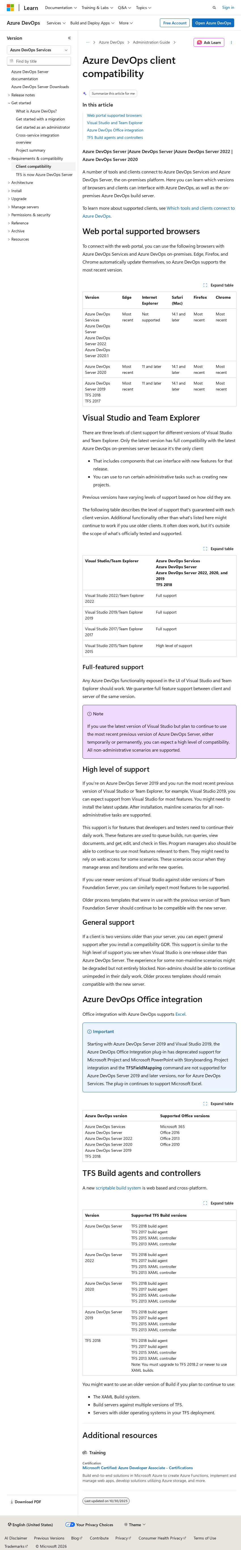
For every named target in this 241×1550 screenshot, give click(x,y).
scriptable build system (118, 1188)
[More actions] (231, 42)
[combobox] (39, 49)
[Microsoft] (10, 7)
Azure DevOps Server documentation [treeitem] (29, 75)
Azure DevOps (111, 42)
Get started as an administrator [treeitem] (43, 127)
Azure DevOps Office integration (115, 130)
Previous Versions (49, 1538)
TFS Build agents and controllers (115, 137)
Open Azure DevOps (213, 23)
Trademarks (14, 1546)
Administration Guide (151, 42)
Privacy (121, 1538)
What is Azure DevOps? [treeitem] (36, 111)
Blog (75, 1538)
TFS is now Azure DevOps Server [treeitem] (44, 174)
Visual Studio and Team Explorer (115, 122)
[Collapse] (69, 38)
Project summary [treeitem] (30, 150)
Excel (180, 1014)
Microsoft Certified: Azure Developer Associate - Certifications (138, 1467)
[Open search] (214, 8)
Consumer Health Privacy (161, 1538)
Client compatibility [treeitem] (33, 166)
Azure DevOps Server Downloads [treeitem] (40, 86)
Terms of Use (205, 1538)
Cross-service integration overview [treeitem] (37, 138)
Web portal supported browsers (114, 115)
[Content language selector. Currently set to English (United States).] (30, 1524)
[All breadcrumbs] (87, 42)
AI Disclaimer (16, 1538)
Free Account (175, 23)
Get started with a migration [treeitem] (40, 119)
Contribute (99, 1538)
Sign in (228, 7)
